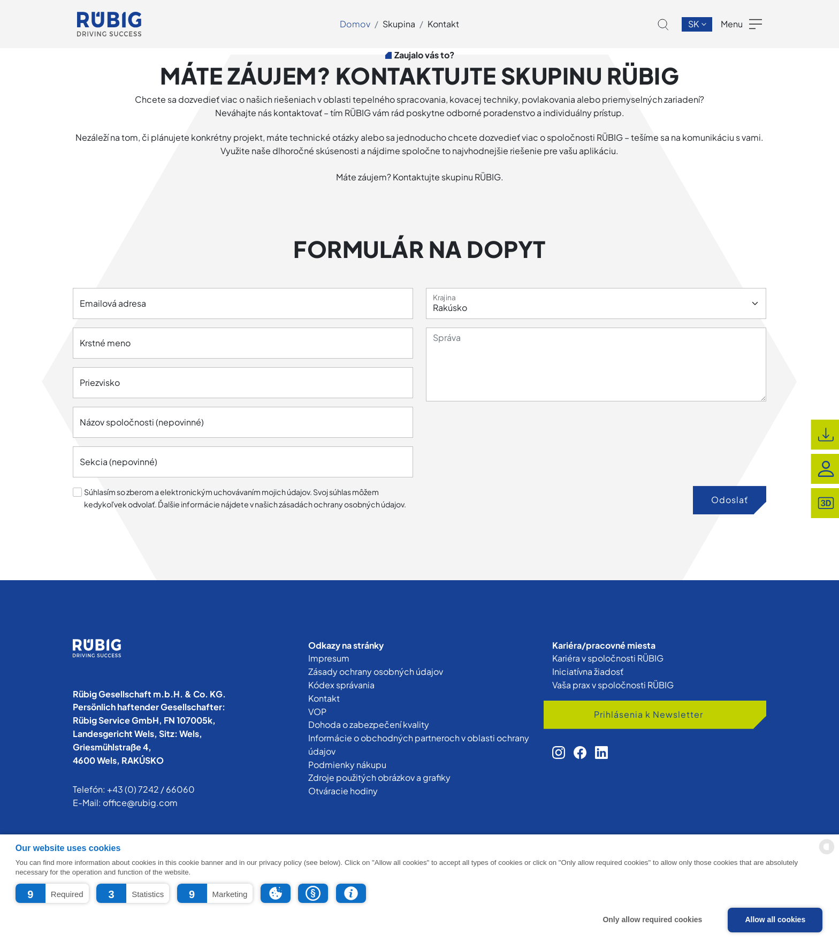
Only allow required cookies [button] (652, 919)
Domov (355, 23)
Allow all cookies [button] (775, 919)
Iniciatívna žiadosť (587, 671)
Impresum (328, 658)
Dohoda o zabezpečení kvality (368, 724)
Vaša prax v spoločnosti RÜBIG (613, 684)
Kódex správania (341, 684)
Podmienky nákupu (347, 764)
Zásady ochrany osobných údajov (375, 671)
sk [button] (694, 23)
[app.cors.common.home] (109, 24)
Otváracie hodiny (343, 790)
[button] (52, 893)
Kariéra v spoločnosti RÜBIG (607, 658)
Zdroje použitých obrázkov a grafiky (379, 777)
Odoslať (729, 499)
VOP (317, 711)
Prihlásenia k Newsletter (648, 714)
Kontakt (443, 23)
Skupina (399, 23)
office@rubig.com (140, 802)
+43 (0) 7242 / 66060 (151, 789)
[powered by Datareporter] (826, 853)
